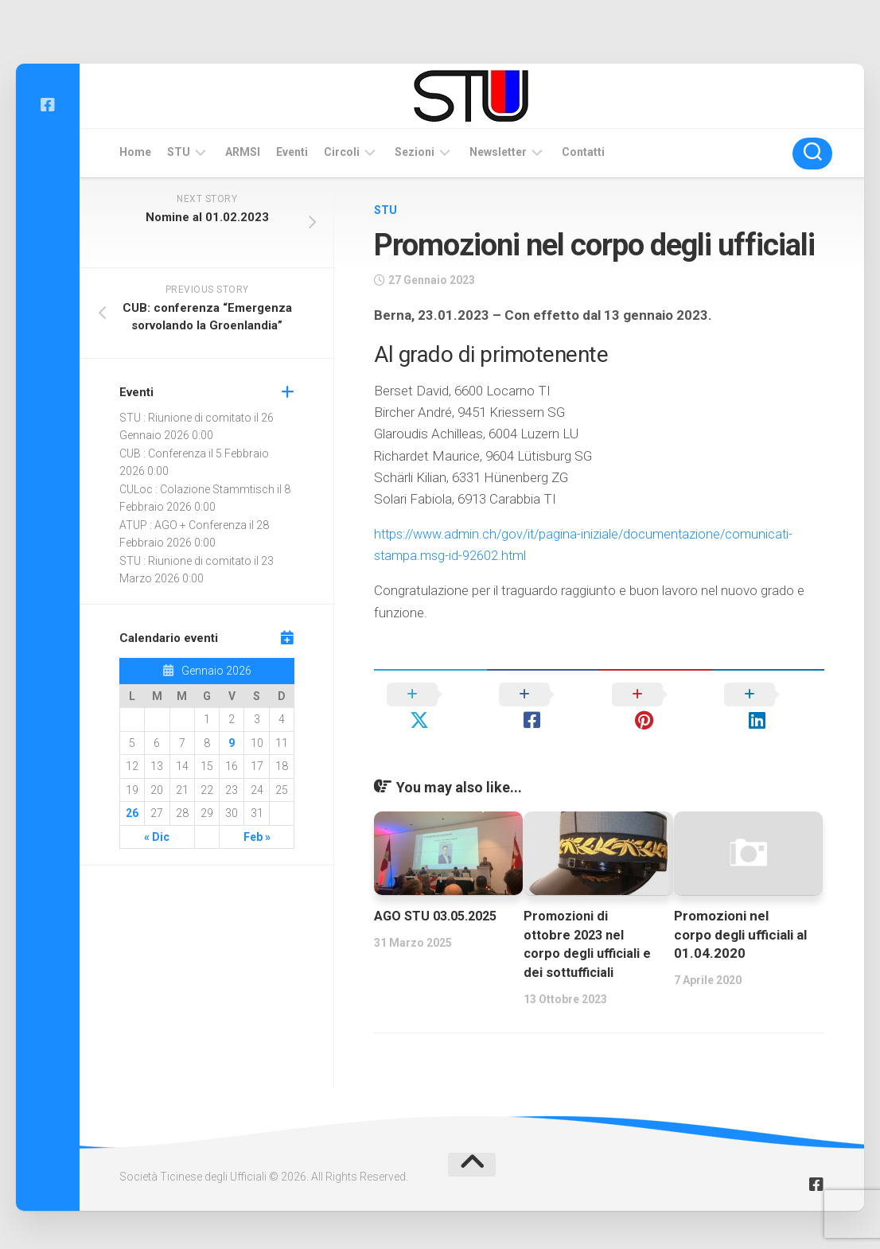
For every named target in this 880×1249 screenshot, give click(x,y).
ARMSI (242, 152)
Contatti (583, 152)
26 (132, 813)
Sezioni (414, 152)
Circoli (342, 152)
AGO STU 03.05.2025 (440, 890)
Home (135, 152)
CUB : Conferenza (162, 453)
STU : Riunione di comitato (185, 417)
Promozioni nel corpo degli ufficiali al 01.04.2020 (740, 909)
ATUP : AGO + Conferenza (183, 525)
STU (178, 152)
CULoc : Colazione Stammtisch (197, 489)
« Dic (156, 837)
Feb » (257, 837)
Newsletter (498, 152)
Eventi (292, 152)
